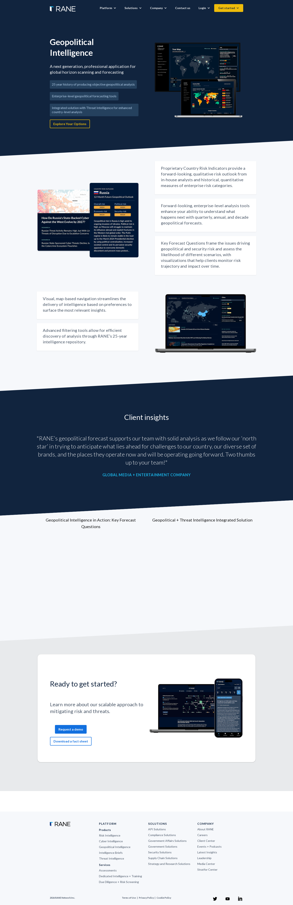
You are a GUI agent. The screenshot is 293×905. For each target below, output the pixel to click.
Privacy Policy (146, 897)
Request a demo (70, 729)
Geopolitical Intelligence (114, 847)
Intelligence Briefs (111, 852)
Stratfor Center (207, 869)
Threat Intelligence (111, 858)
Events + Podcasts (209, 846)
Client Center (206, 840)
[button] (108, 8)
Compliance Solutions (162, 835)
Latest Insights (207, 852)
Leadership (204, 858)
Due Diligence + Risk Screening (119, 882)
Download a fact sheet (70, 741)
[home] (63, 7)
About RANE (205, 829)
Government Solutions (162, 846)
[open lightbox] (199, 80)
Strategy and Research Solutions (169, 864)
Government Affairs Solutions (167, 840)
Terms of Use (129, 897)
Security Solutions (160, 852)
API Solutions (157, 829)
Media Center (206, 864)
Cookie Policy (164, 897)
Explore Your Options (69, 124)
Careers (202, 835)
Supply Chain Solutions (163, 858)
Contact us (182, 8)
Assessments (108, 870)
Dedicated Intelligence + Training (120, 876)
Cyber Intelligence (111, 841)
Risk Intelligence (109, 835)
